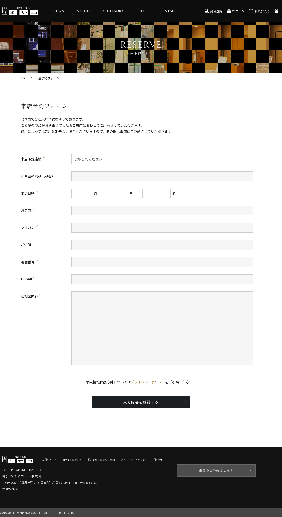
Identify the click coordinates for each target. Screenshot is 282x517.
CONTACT (168, 11)
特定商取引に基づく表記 (101, 459)
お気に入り (259, 11)
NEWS (58, 11)
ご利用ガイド (49, 459)
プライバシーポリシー (148, 381)
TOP (24, 78)
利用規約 (158, 459)
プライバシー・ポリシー (134, 459)
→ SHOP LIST (10, 488)
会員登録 (214, 11)
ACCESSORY (113, 11)
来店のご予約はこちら (216, 470)
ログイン (235, 11)
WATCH (83, 11)
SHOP (141, 11)
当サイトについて (72, 459)
